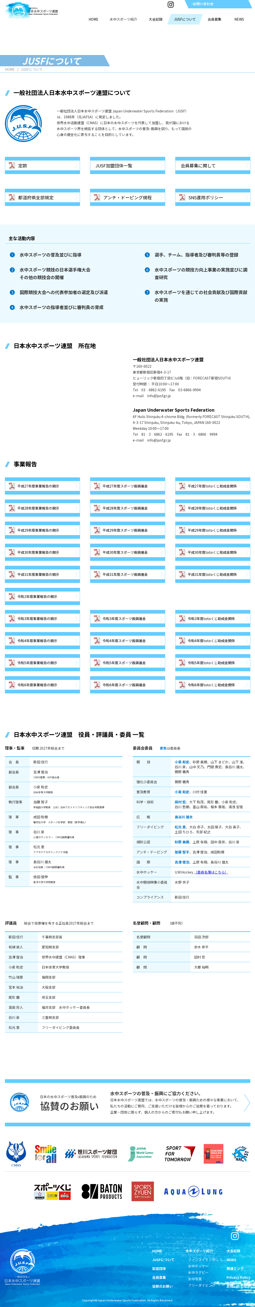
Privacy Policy (238, 1277)
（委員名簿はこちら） (211, 872)
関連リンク (235, 1268)
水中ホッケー (198, 1266)
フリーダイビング (201, 1285)
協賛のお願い (162, 1286)
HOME (10, 69)
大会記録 (233, 1250)
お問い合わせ (202, 3)
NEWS (231, 1259)
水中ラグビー (198, 1272)
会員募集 (159, 1277)
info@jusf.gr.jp (159, 395)
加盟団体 (159, 1268)
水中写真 (195, 1278)
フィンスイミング (201, 1259)
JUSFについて (163, 1259)
